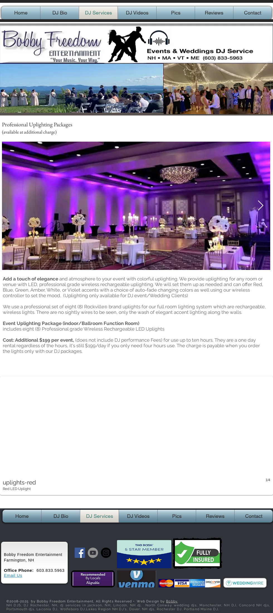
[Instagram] (106, 553)
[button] (136, 435)
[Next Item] (260, 205)
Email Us (13, 575)
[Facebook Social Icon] (80, 553)
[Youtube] (93, 553)
